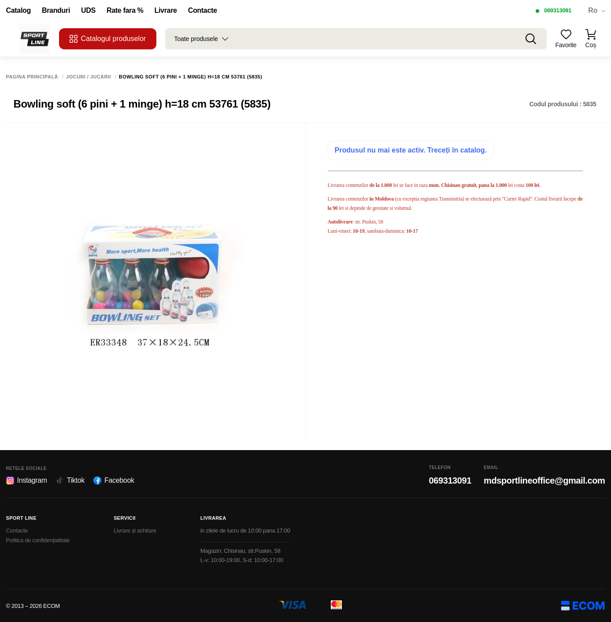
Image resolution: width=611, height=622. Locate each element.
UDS (88, 10)
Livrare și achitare (135, 530)
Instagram (26, 480)
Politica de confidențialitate (38, 540)
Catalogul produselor (108, 39)
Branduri (56, 10)
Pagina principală (32, 76)
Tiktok (70, 480)
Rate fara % (125, 10)
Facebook (113, 480)
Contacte (202, 10)
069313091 (557, 10)
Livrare (166, 10)
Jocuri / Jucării (88, 76)
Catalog (18, 10)
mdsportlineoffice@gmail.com (544, 480)
